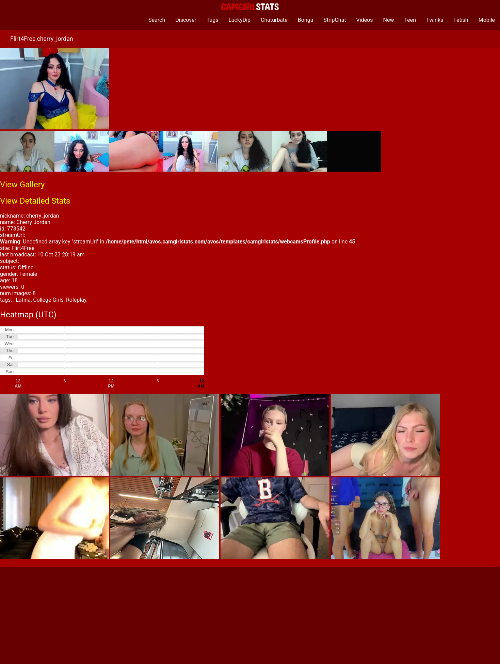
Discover (185, 20)
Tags (213, 20)
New (388, 20)
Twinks (434, 20)
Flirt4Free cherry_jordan (41, 38)
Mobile (487, 20)
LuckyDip (239, 20)
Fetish (460, 20)
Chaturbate (274, 20)
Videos (364, 20)
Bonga (305, 20)
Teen (410, 20)
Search (156, 20)
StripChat (334, 20)
